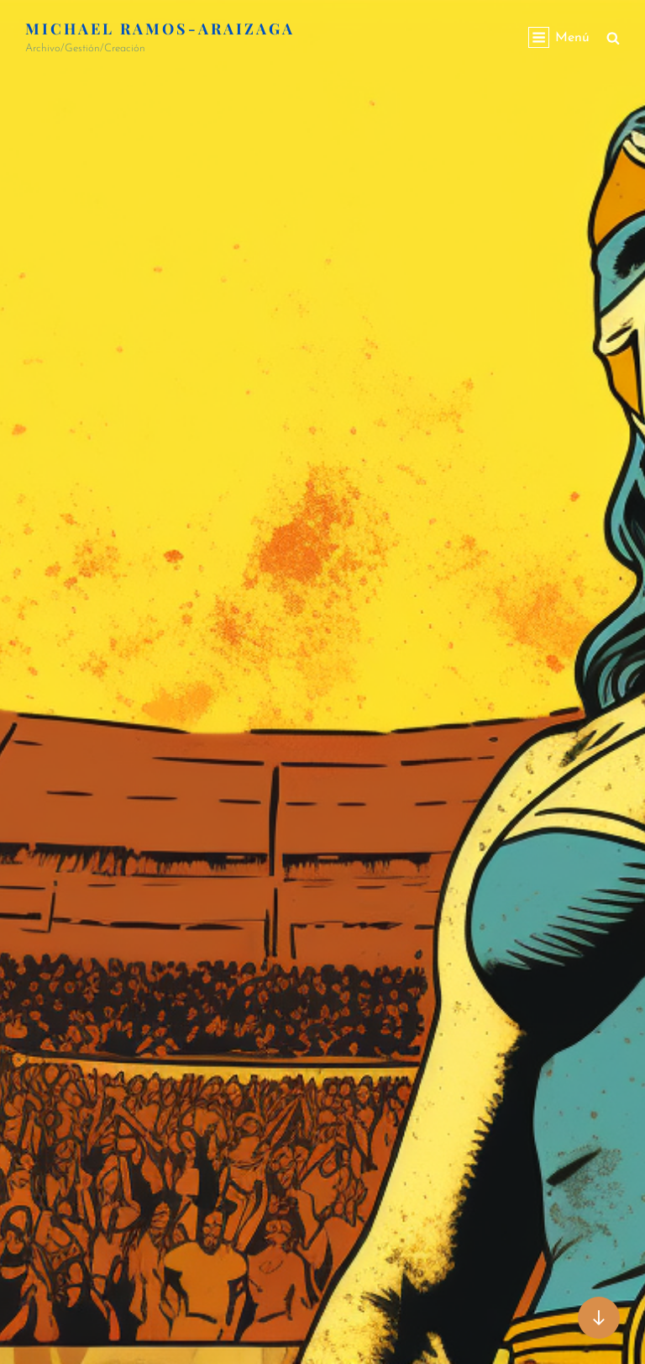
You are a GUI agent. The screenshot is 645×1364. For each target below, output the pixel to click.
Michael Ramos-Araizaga (160, 29)
